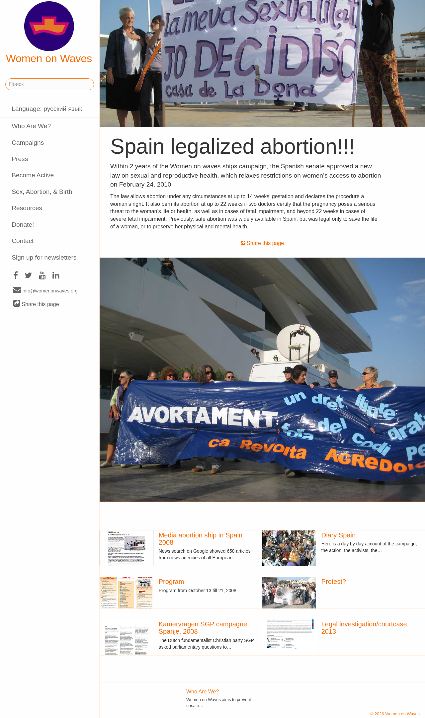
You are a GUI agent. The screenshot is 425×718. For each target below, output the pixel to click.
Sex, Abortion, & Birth (42, 191)
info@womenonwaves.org (45, 290)
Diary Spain (338, 535)
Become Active (33, 175)
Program (171, 581)
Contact (23, 240)
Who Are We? (31, 125)
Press (20, 158)
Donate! (23, 224)
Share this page (36, 303)
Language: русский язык (47, 108)
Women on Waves (49, 32)
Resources (27, 207)
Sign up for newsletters (44, 257)
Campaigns (28, 142)
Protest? (333, 581)
